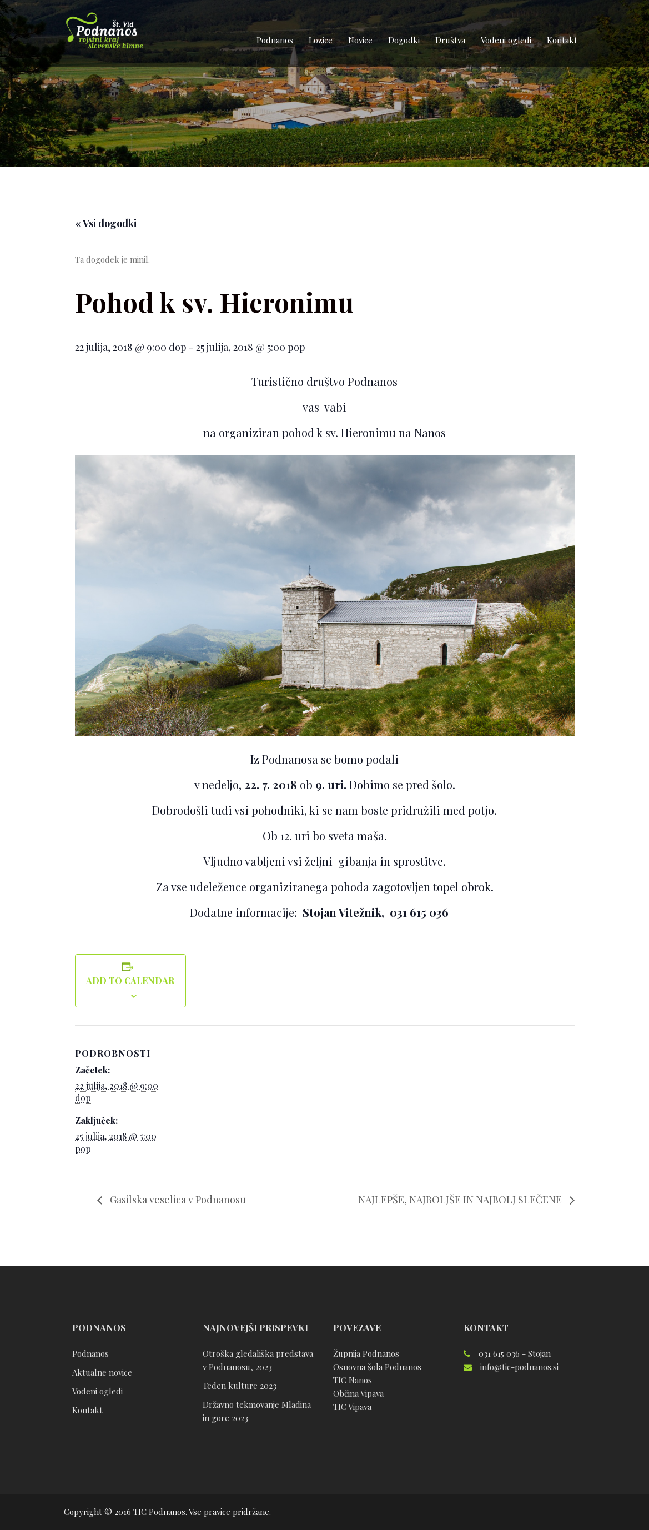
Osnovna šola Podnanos (377, 1366)
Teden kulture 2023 (239, 1385)
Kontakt (562, 40)
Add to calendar (130, 980)
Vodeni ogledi (506, 40)
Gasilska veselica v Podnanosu (177, 1199)
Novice (360, 40)
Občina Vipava (358, 1393)
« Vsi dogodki (106, 223)
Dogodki (404, 40)
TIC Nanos (352, 1380)
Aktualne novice (102, 1372)
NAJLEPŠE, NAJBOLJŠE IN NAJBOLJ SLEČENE (461, 1199)
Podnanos (274, 40)
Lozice (321, 40)
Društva (450, 40)
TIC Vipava (352, 1406)
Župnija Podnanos (366, 1353)
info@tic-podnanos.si (519, 1366)
